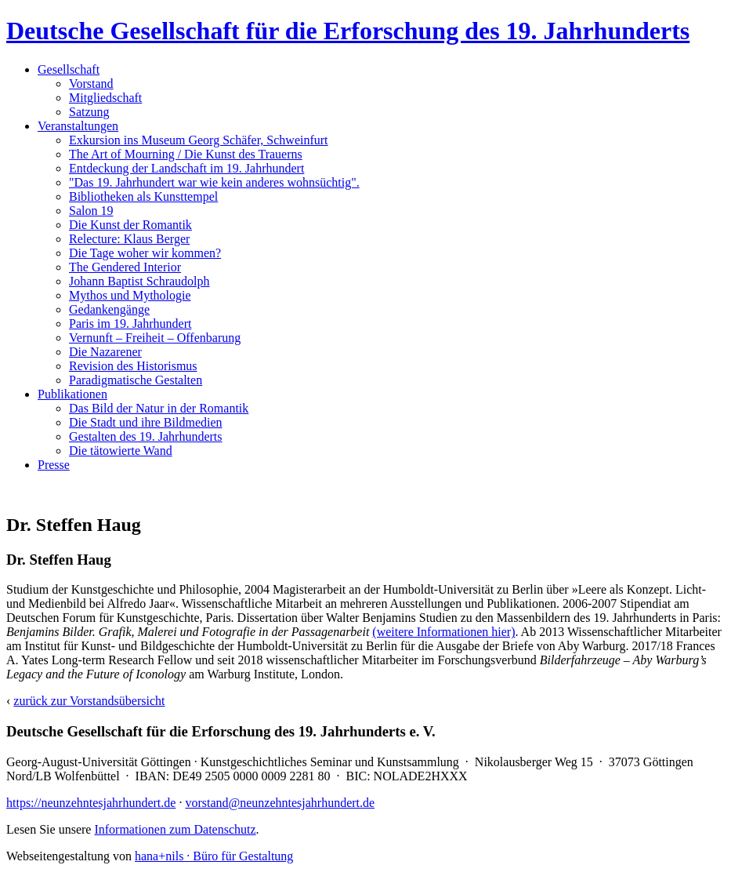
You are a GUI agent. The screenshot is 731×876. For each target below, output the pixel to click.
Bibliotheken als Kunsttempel (143, 196)
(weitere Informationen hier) (443, 631)
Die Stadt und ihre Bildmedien (146, 422)
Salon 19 (91, 210)
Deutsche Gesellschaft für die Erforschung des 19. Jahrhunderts (347, 30)
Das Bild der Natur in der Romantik (158, 408)
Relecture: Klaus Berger (129, 238)
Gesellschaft (69, 69)
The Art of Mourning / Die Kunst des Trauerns (185, 154)
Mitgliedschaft (105, 97)
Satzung (89, 111)
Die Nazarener (105, 351)
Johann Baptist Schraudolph (139, 281)
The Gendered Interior (125, 267)
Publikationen (72, 394)
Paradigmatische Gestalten (135, 380)
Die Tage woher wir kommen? (145, 253)
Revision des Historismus (133, 366)
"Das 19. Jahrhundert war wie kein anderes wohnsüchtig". (214, 182)
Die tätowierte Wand (120, 450)
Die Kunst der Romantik (130, 224)
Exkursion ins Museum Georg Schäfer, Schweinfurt (198, 140)
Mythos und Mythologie (130, 295)
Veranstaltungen (78, 126)
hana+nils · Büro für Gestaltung (214, 856)
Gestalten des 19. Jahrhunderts (146, 436)
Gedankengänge (109, 309)
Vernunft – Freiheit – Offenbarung (155, 337)
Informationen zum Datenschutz (174, 829)
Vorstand (91, 83)
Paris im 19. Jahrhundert (130, 323)
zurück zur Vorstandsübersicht (89, 700)
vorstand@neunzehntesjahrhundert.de (280, 802)
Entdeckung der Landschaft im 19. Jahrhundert (186, 168)
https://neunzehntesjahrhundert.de (91, 802)
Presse (54, 464)
